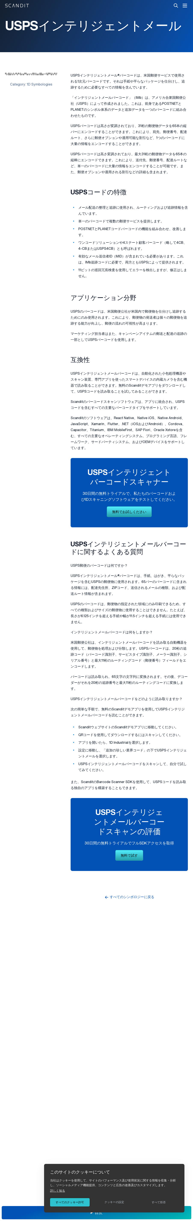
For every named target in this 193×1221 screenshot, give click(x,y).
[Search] (175, 5)
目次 (98, 1213)
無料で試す (129, 855)
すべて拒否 (159, 1202)
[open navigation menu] (185, 6)
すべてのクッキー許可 (70, 1202)
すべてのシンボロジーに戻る (129, 897)
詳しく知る (57, 1190)
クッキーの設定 (114, 1202)
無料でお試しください (129, 512)
